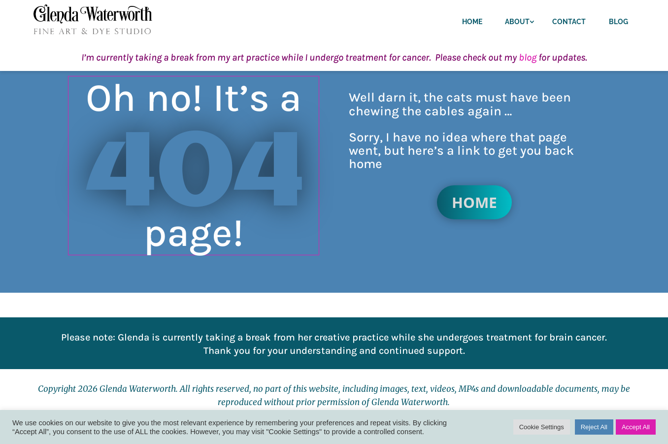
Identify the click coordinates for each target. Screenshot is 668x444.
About (517, 22)
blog (527, 57)
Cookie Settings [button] (541, 427)
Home (472, 22)
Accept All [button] (636, 427)
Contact (569, 22)
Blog (618, 22)
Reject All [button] (594, 427)
